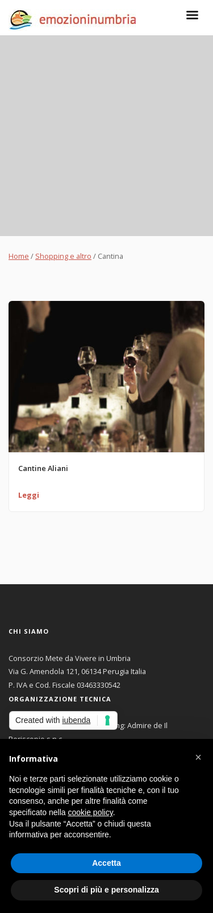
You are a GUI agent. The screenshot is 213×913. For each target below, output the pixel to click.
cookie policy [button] (90, 812)
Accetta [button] (106, 862)
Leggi (28, 495)
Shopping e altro (63, 256)
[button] (198, 757)
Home (19, 256)
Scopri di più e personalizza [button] (106, 889)
